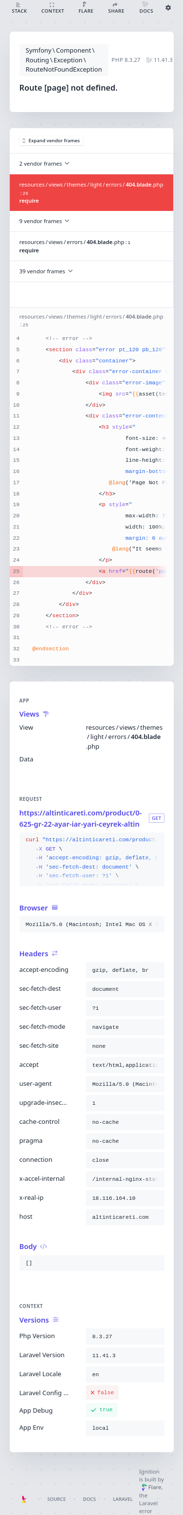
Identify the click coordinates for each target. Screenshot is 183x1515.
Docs (89, 1499)
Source (56, 1499)
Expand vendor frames (51, 140)
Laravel (123, 1499)
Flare (152, 1487)
